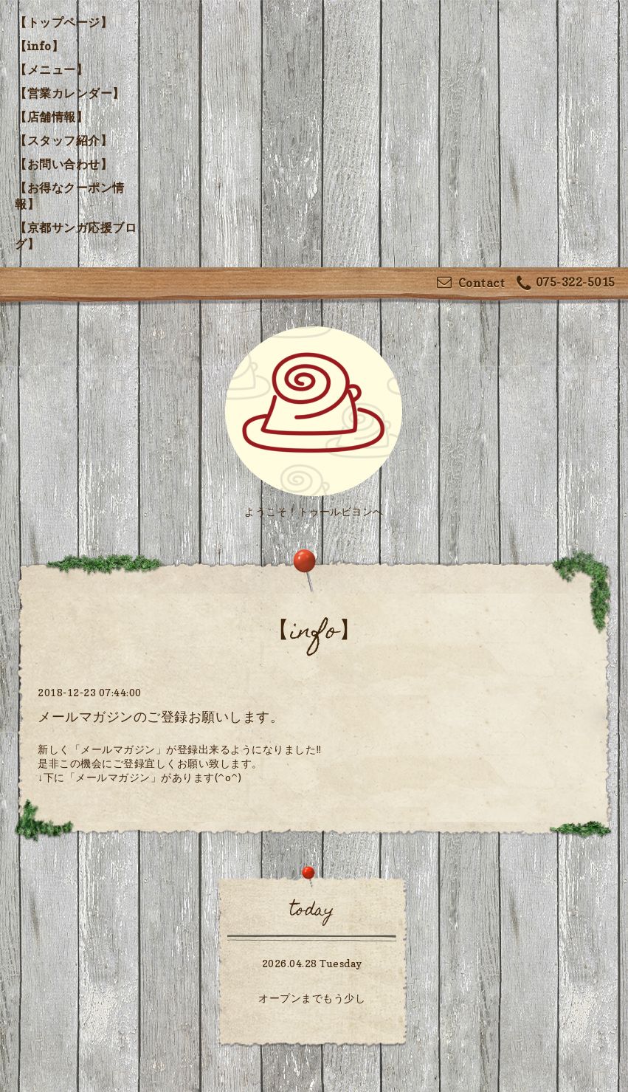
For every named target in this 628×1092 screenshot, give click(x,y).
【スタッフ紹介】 (63, 140)
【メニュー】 (51, 69)
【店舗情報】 (51, 116)
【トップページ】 (63, 22)
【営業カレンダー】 (70, 93)
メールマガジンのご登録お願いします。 (160, 716)
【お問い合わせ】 (63, 164)
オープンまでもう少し (311, 998)
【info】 (39, 45)
